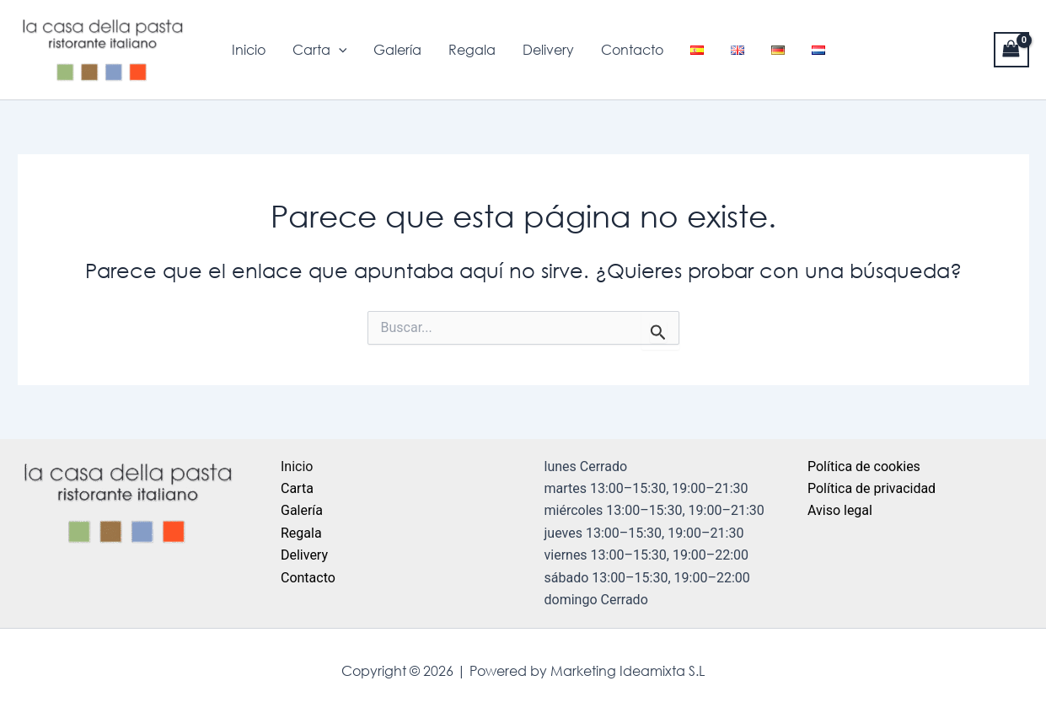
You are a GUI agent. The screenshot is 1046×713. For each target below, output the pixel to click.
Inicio (249, 49)
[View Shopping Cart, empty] (1011, 49)
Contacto (632, 49)
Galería (397, 49)
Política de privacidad (871, 488)
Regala (472, 49)
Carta (319, 49)
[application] (338, 49)
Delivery (548, 49)
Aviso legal (839, 510)
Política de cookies (863, 466)
